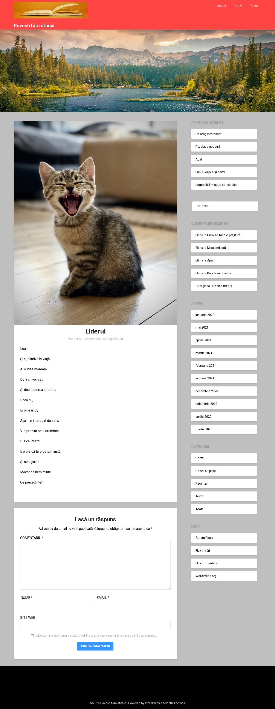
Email (103, 598)
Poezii (238, 6)
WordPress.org (206, 576)
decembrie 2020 (207, 391)
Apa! (199, 159)
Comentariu (32, 538)
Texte (254, 6)
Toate (200, 509)
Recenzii (201, 483)
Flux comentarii (206, 563)
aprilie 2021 (203, 340)
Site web (27, 618)
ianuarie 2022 (205, 315)
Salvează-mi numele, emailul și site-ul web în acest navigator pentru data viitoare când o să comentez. (96, 635)
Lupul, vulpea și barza (211, 172)
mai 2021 (202, 327)
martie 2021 (204, 353)
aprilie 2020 (203, 417)
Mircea (118, 339)
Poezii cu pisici (206, 471)
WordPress (152, 703)
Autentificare (205, 538)
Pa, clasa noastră (208, 147)
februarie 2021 (206, 366)
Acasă (221, 6)
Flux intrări (203, 551)
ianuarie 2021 (205, 378)
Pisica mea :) (223, 286)
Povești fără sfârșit (34, 25)
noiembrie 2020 (206, 404)
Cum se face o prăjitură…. (225, 235)
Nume (26, 598)
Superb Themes (174, 703)
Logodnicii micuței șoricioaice (216, 185)
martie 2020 (204, 429)
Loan (24, 349)
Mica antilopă (216, 248)
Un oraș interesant (209, 134)
